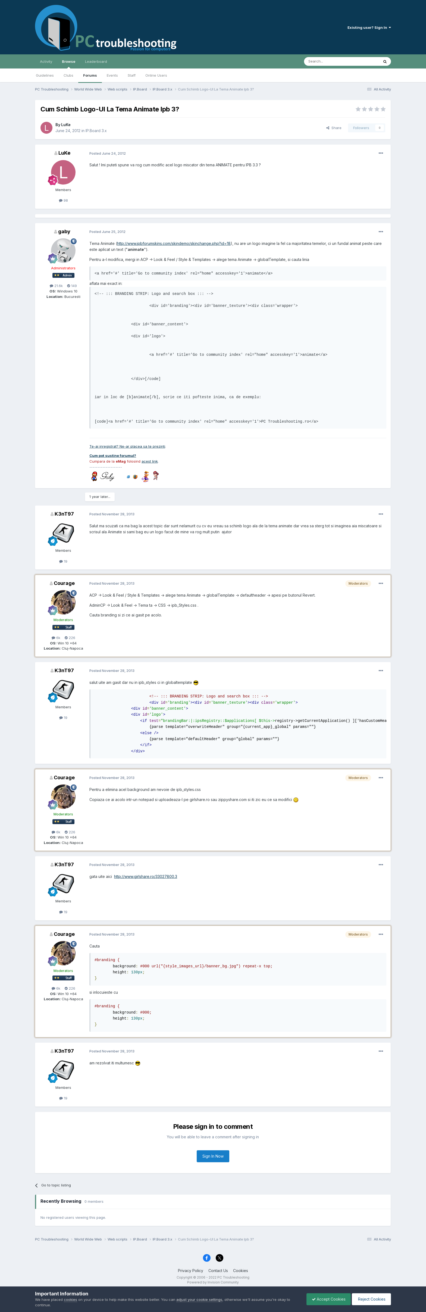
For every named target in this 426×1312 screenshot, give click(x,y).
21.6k (56, 285)
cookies (70, 1299)
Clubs (68, 75)
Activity (46, 61)
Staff (132, 75)
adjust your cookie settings (199, 1299)
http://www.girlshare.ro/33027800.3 (145, 876)
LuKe (66, 124)
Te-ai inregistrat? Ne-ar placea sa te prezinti (127, 446)
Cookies (240, 1270)
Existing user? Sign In (369, 27)
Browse (68, 63)
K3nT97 (64, 514)
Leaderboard (96, 61)
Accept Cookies (327, 1299)
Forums (90, 75)
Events (112, 75)
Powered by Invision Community (213, 1282)
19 (63, 561)
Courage (64, 583)
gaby (64, 231)
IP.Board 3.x (96, 130)
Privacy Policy (190, 1270)
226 (70, 637)
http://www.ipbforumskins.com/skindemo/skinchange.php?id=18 (174, 243)
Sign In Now (213, 1156)
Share (334, 128)
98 (63, 200)
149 (72, 285)
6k (56, 637)
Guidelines (45, 75)
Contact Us (218, 1270)
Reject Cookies (371, 1299)
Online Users (156, 75)
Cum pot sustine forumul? (112, 455)
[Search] (327, 61)
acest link (150, 461)
